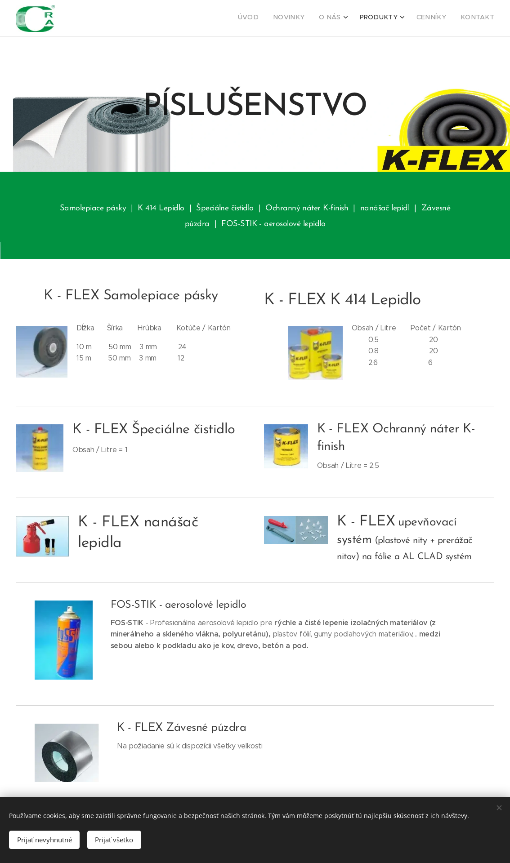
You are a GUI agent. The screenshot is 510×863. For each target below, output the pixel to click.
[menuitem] (416, 18)
